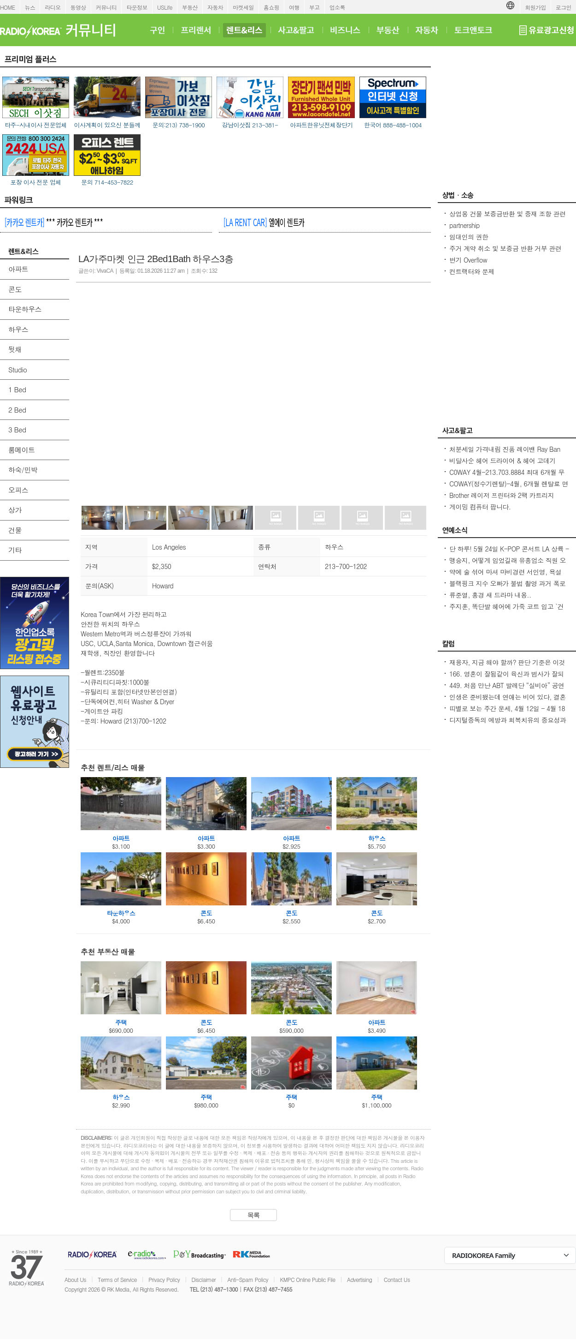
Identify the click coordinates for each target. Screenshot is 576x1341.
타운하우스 (24, 309)
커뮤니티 (106, 7)
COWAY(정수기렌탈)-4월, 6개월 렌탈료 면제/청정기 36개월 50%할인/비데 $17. (508, 488)
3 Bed (17, 429)
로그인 (563, 7)
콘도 (15, 289)
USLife (164, 7)
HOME (7, 7)
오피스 (18, 490)
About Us (75, 1279)
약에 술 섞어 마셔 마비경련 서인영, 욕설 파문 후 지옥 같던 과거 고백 (505, 576)
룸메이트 (21, 450)
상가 (15, 510)
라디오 (52, 7)
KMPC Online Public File (307, 1279)
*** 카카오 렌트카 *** (54, 222)
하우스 (18, 329)
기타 (15, 550)
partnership (464, 225)
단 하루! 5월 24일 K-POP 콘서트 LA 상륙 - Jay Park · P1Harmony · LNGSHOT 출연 (509, 553)
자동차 (215, 7)
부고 (314, 7)
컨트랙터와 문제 (471, 271)
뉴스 (30, 7)
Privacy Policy (164, 1279)
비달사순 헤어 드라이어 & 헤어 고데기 (502, 460)
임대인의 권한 (468, 236)
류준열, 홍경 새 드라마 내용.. (490, 594)
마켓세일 (243, 7)
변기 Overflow (468, 259)
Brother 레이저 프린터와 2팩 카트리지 (501, 495)
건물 (15, 530)
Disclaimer (204, 1279)
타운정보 (136, 7)
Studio (17, 369)
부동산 (190, 7)
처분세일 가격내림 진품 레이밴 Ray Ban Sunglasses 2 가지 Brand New (504, 453)
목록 (253, 1215)
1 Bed (17, 389)
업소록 (337, 7)
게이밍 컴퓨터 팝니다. (480, 506)
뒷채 (15, 349)
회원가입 (535, 7)
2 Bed (17, 409)
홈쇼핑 (271, 7)
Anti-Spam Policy (247, 1279)
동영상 (78, 7)
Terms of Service (117, 1279)
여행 (294, 7)
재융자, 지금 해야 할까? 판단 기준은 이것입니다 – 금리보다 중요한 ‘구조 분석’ (507, 667)
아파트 (18, 269)
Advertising (359, 1279)
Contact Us (397, 1279)
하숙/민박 (22, 469)
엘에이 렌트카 (263, 222)
